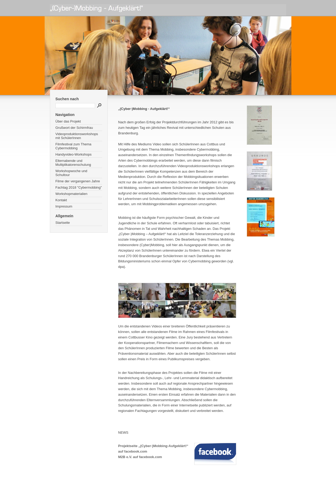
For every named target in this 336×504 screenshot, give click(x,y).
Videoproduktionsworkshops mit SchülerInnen (76, 136)
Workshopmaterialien (71, 194)
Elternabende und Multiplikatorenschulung (73, 163)
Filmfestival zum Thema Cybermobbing (73, 146)
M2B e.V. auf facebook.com (140, 457)
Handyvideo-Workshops (73, 154)
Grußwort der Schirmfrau (74, 128)
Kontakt (61, 200)
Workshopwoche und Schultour (71, 173)
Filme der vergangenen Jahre (77, 181)
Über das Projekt (68, 121)
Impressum (63, 206)
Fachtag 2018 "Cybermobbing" (78, 187)
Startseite (62, 223)
